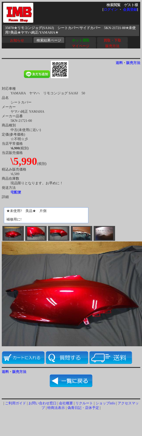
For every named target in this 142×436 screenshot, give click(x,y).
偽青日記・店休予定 (83, 408)
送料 (119, 63)
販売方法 (112, 46)
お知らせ (17, 40)
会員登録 (130, 9)
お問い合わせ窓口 (42, 403)
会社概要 (66, 403)
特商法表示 (56, 408)
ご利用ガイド (15, 403)
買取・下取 (112, 40)
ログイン (111, 9)
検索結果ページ (49, 40)
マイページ (80, 46)
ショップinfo (105, 403)
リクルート (84, 403)
